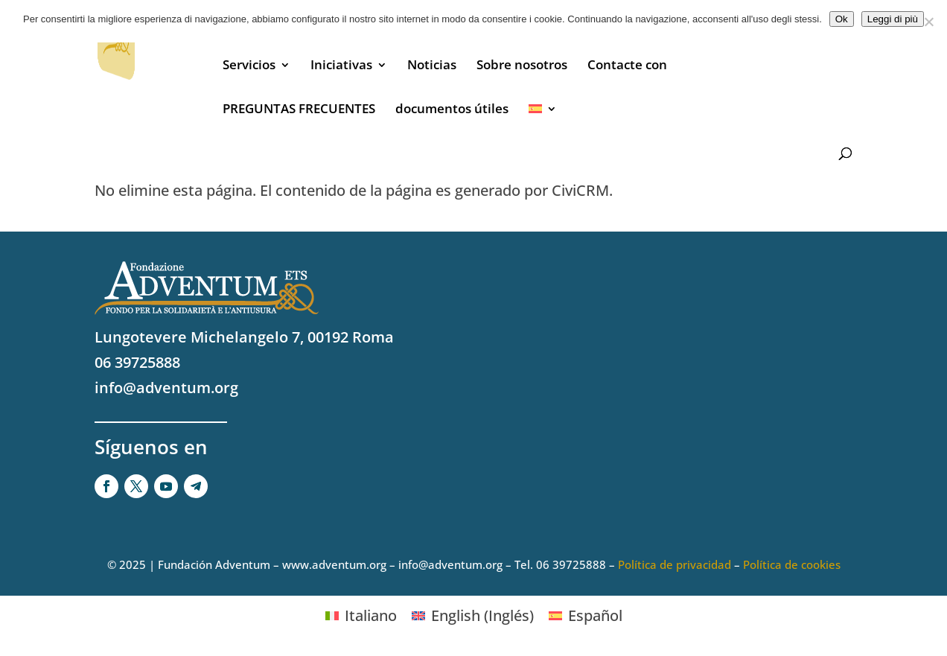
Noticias (431, 66)
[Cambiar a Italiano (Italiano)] (361, 615)
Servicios (249, 66)
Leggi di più (892, 19)
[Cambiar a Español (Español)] (585, 615)
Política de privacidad (674, 564)
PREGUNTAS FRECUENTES (299, 110)
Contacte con (627, 66)
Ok (841, 19)
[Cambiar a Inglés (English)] (472, 615)
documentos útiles (451, 110)
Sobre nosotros (521, 66)
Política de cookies (792, 564)
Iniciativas (341, 66)
